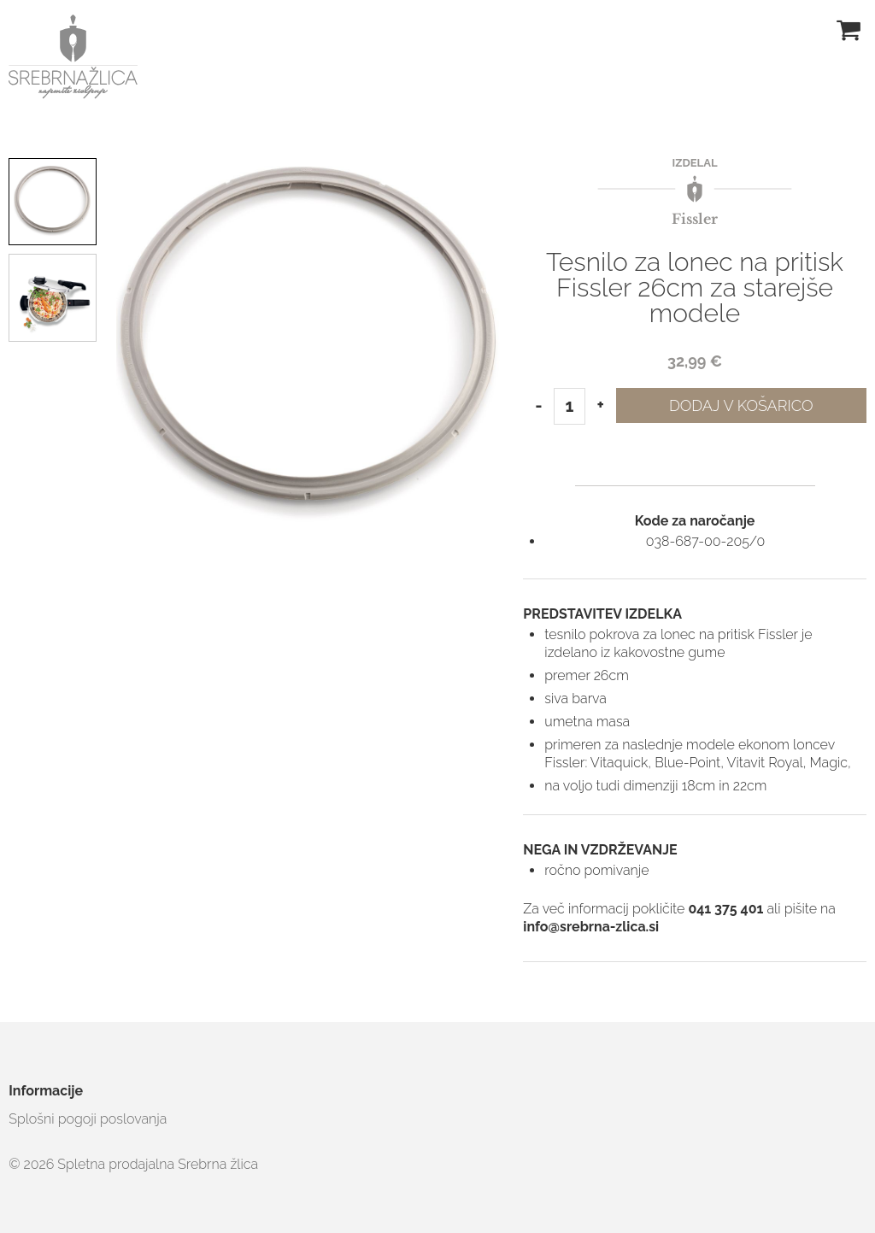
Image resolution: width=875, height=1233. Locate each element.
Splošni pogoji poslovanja (88, 1119)
